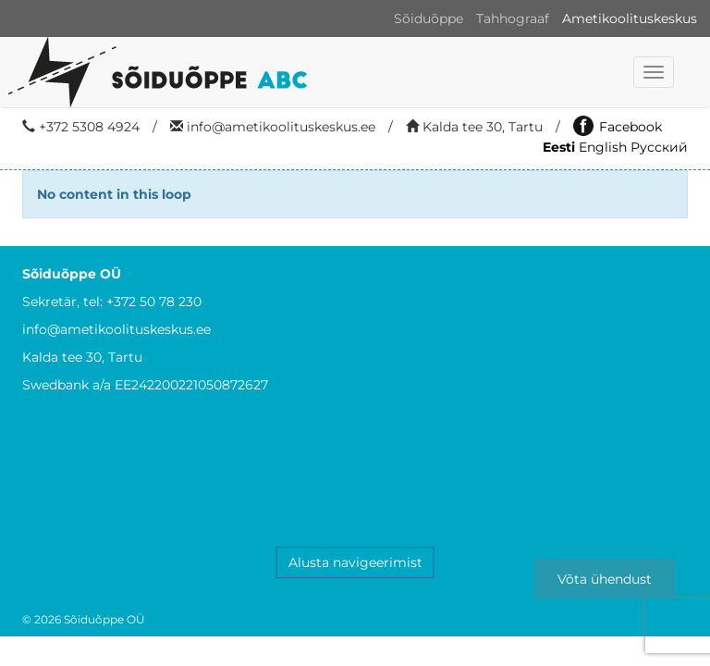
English (603, 147)
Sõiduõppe (428, 18)
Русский (659, 147)
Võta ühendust (604, 579)
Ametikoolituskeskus (629, 18)
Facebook (617, 126)
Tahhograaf (512, 18)
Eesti (559, 147)
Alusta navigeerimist (355, 562)
